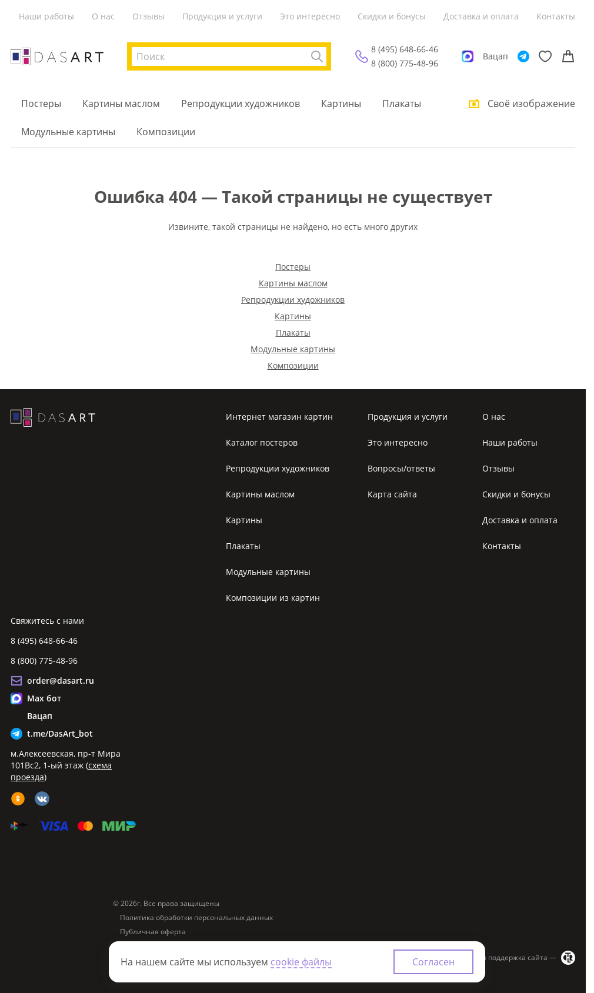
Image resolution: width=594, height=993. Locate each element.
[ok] (18, 798)
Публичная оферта (153, 932)
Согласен (433, 961)
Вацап (495, 56)
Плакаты (401, 103)
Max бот (44, 698)
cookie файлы (301, 961)
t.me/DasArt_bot (60, 733)
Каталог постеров (262, 442)
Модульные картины (68, 131)
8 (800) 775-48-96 (404, 63)
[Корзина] (568, 56)
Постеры (41, 103)
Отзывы (148, 16)
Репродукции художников (240, 103)
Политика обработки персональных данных (196, 917)
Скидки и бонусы (392, 16)
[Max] (467, 56)
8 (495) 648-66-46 (404, 49)
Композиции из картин (273, 597)
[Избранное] (545, 56)
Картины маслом (121, 103)
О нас (103, 16)
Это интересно (310, 16)
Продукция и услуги (222, 16)
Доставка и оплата (481, 16)
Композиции (165, 131)
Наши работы (46, 16)
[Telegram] (523, 56)
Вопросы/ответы (401, 468)
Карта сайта (392, 494)
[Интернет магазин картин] (57, 56)
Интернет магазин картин (279, 416)
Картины (341, 103)
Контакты (555, 16)
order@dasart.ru (60, 680)
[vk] (42, 798)
